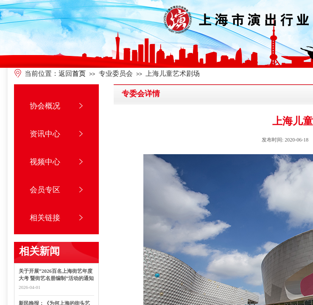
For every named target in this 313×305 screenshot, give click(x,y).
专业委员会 (116, 73)
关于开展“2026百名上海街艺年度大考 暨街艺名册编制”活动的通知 (56, 274)
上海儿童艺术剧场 (172, 73)
